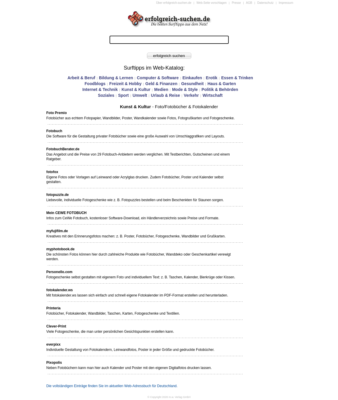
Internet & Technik (100, 89)
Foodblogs (95, 83)
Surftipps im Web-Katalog (153, 68)
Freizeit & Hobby (125, 83)
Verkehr (191, 95)
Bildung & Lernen (116, 77)
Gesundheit (192, 83)
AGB (249, 2)
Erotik (211, 77)
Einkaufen (192, 77)
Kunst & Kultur (136, 89)
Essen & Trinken (237, 77)
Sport (123, 95)
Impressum (286, 2)
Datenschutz (265, 2)
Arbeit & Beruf (81, 77)
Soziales (106, 95)
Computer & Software (157, 77)
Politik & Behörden (220, 89)
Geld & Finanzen (161, 83)
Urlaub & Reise (165, 95)
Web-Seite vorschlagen (212, 2)
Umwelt (140, 95)
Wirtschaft (212, 95)
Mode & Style (185, 89)
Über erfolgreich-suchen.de (173, 2)
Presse (236, 2)
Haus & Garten (221, 83)
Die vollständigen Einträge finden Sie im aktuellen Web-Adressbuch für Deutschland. (112, 386)
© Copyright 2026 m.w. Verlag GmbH (169, 397)
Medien (161, 89)
